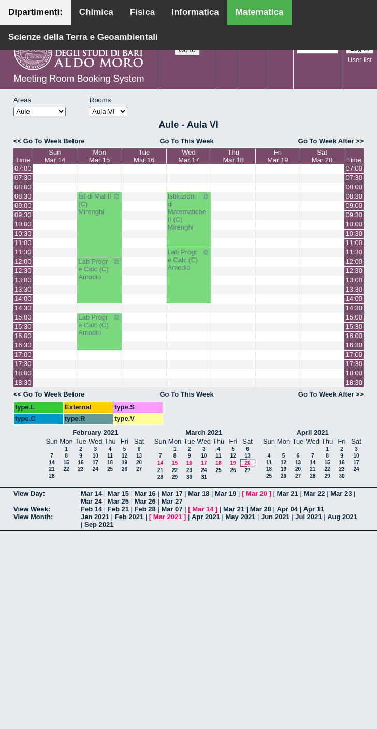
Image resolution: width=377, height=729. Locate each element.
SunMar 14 (55, 156)
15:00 (23, 317)
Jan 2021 (95, 517)
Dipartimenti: (35, 12)
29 (175, 477)
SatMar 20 (322, 156)
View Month (32, 517)
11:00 (23, 243)
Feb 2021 (129, 517)
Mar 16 (145, 493)
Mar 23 (341, 493)
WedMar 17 (188, 156)
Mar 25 (118, 501)
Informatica (195, 12)
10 (95, 456)
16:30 (23, 345)
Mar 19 (225, 493)
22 (66, 469)
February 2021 (95, 432)
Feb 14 (91, 509)
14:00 (23, 298)
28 (51, 476)
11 (110, 456)
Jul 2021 (308, 517)
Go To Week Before (54, 141)
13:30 (23, 289)
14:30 (23, 308)
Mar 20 (256, 493)
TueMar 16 (144, 156)
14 (51, 462)
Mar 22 (314, 493)
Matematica (260, 12)
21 (51, 469)
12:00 (23, 261)
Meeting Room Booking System (78, 78)
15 (66, 462)
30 (189, 477)
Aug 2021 (342, 517)
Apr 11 (313, 509)
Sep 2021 (98, 524)
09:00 (23, 205)
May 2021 (241, 517)
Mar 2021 (167, 517)
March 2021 (203, 432)
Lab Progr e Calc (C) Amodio (189, 259)
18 (110, 462)
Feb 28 (145, 509)
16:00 (23, 336)
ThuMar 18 (233, 156)
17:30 (23, 364)
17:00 (23, 354)
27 (139, 469)
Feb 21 (118, 509)
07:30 (23, 177)
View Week (30, 509)
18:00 (23, 373)
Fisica (142, 12)
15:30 (23, 326)
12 (124, 456)
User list (359, 60)
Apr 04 (287, 509)
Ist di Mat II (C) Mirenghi (99, 204)
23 (80, 469)
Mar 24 (91, 501)
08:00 (23, 187)
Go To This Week (186, 141)
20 (139, 462)
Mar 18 (198, 493)
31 (204, 477)
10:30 (23, 233)
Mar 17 (171, 493)
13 (139, 456)
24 (95, 469)
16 (80, 462)
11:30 (23, 252)
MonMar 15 (99, 156)
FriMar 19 (277, 156)
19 (124, 462)
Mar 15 (118, 493)
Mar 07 (171, 509)
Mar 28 (260, 509)
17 (95, 462)
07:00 (23, 168)
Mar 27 (171, 501)
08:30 (23, 196)
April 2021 (313, 432)
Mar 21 (287, 493)
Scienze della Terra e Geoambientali (83, 37)
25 (110, 469)
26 (124, 469)
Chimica (96, 12)
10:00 (23, 224)
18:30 (23, 382)
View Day (28, 493)
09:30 (23, 215)
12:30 (23, 271)
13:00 (23, 280)
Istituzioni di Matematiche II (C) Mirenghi (189, 211)
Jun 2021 (275, 517)
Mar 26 (145, 501)
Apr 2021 (206, 517)
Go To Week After (326, 141)
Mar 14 (91, 493)
